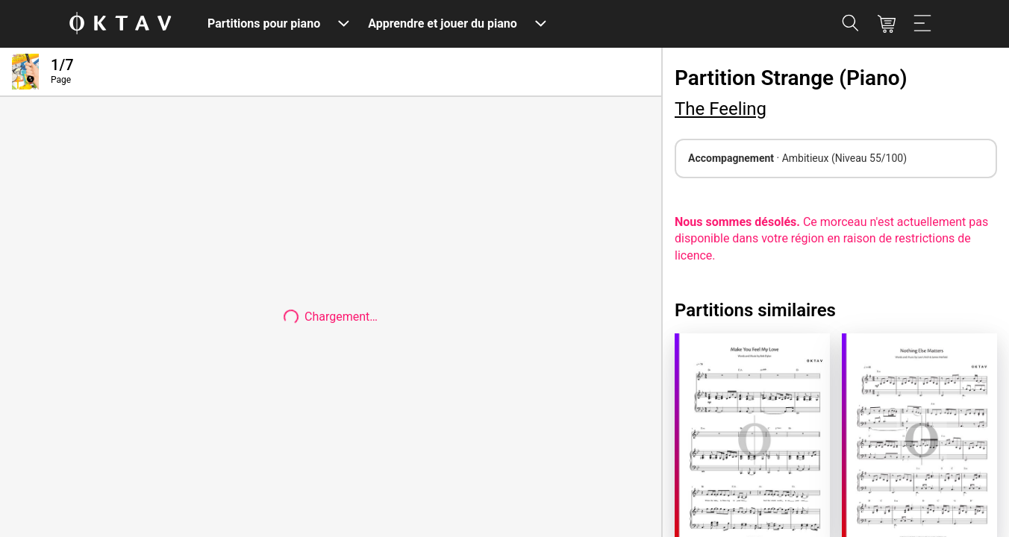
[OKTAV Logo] (120, 24)
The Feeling (720, 108)
